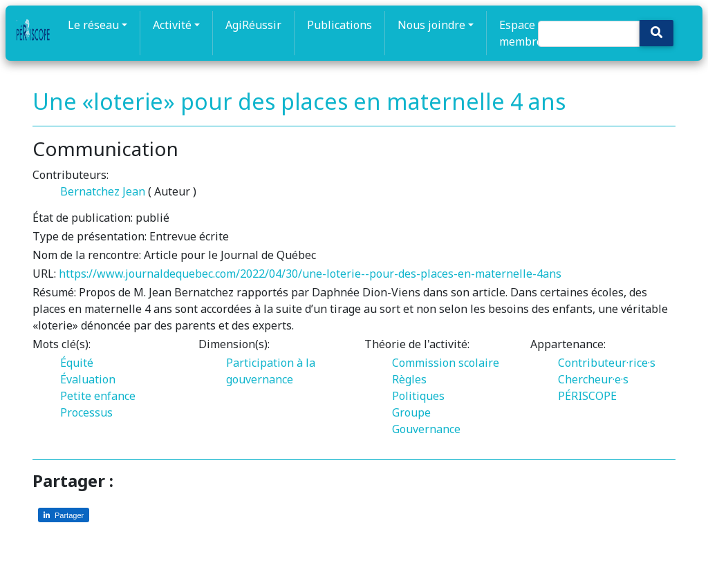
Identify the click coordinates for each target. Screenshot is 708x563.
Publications (339, 24)
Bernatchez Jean (102, 191)
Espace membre (521, 33)
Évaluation (87, 379)
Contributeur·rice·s (606, 362)
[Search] (589, 34)
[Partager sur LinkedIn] (63, 515)
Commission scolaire (445, 362)
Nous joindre (431, 24)
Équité (76, 362)
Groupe (411, 412)
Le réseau (93, 24)
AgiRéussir (253, 24)
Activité (172, 24)
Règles (409, 379)
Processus (86, 412)
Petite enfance (98, 395)
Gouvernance (426, 429)
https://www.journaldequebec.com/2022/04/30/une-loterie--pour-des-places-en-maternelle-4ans (310, 273)
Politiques (418, 395)
